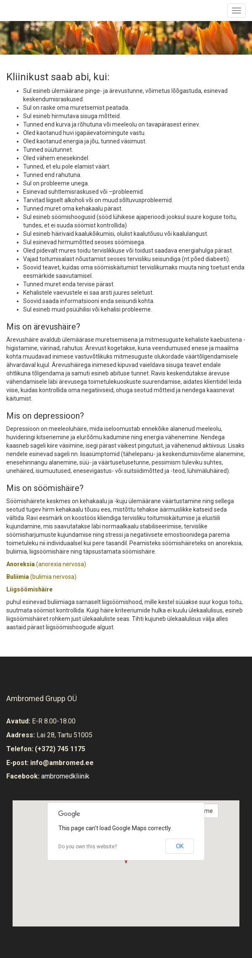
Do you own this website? (87, 847)
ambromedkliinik (65, 776)
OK (180, 846)
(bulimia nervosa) (41, 576)
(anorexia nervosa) (46, 564)
